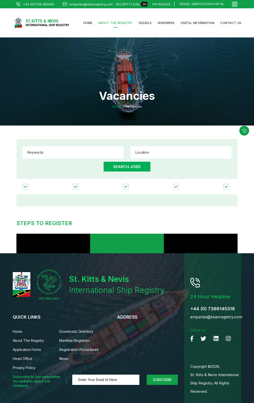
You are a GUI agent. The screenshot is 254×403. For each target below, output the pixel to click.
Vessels (145, 23)
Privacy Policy (24, 368)
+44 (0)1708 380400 (35, 4)
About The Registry (115, 23)
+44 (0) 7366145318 (212, 308)
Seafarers (166, 23)
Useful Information (197, 23)
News (63, 359)
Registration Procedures (78, 349)
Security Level (131, 4)
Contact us (230, 23)
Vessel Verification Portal (202, 4)
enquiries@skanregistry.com (88, 4)
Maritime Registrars (74, 340)
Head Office (22, 359)
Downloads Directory (76, 331)
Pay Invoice (161, 4)
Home (87, 23)
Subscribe (162, 380)
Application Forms (27, 349)
